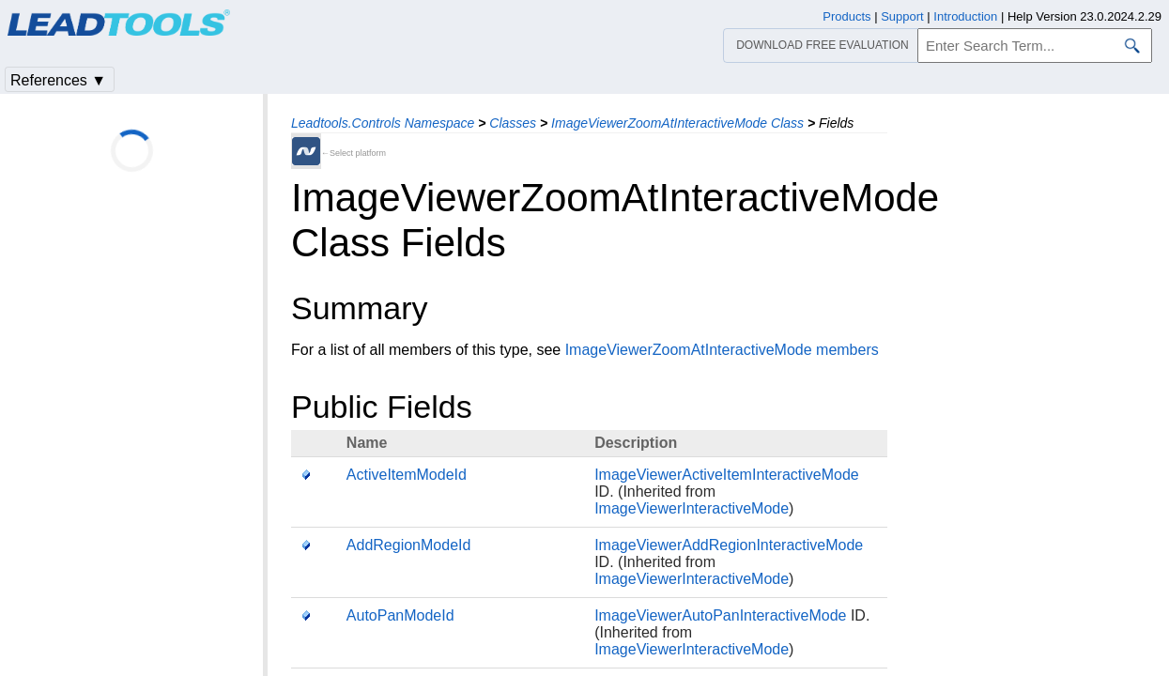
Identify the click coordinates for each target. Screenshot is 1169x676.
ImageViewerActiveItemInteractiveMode (726, 475)
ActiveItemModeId (406, 475)
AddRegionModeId (408, 545)
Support (902, 16)
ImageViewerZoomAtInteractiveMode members (722, 350)
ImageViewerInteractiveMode (691, 508)
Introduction (965, 16)
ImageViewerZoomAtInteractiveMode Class (677, 123)
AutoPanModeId (400, 615)
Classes (512, 123)
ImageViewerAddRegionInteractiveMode (728, 545)
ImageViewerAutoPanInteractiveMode (720, 615)
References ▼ (58, 80)
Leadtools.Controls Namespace (382, 123)
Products (846, 16)
